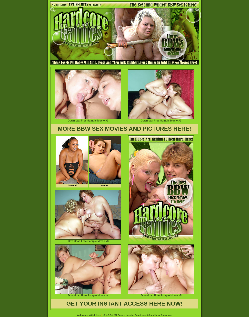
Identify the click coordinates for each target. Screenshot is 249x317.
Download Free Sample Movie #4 (88, 294)
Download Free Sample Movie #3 (88, 239)
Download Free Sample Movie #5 (161, 294)
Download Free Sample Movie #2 (161, 119)
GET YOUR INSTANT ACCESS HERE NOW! (124, 303)
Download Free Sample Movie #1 (88, 119)
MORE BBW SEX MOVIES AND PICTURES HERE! (124, 128)
